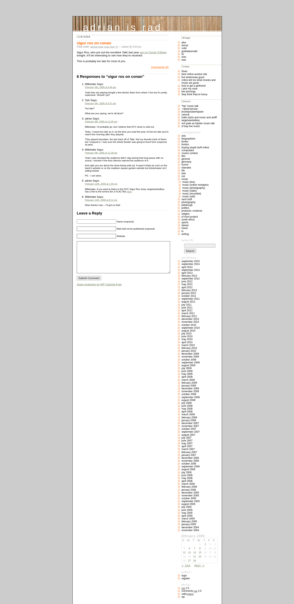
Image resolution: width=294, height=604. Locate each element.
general (93, 47)
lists (184, 173)
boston (185, 144)
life (183, 170)
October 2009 (189, 359)
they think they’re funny (194, 94)
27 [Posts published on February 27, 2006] (189, 560)
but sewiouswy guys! (193, 77)
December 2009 (190, 353)
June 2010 (187, 336)
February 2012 (189, 290)
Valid (188, 594)
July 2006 (187, 472)
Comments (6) (160, 67)
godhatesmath (189, 51)
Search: (188, 240)
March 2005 (188, 518)
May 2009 (187, 374)
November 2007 (190, 426)
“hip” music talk (190, 106)
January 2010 (189, 350)
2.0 (185, 588)
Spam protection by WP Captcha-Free (99, 290)
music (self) (188, 196)
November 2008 (190, 391)
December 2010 (190, 319)
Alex (184, 42)
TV (116, 47)
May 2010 (187, 339)
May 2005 (187, 512)
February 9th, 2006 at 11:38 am (101, 153)
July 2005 (187, 507)
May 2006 (187, 478)
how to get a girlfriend (194, 85)
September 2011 (191, 298)
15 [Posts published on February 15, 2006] (200, 552)
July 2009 (187, 368)
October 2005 (189, 498)
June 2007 (187, 440)
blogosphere (188, 138)
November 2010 (190, 321)
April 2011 (187, 310)
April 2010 (187, 342)
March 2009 (188, 379)
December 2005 (190, 492)
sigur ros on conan (94, 43)
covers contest (190, 153)
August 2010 (188, 330)
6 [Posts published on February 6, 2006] (189, 548)
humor (185, 164)
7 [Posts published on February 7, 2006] (194, 548)
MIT (183, 176)
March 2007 (188, 449)
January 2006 (189, 489)
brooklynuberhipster (193, 111)
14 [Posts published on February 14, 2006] (194, 552)
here (129, 191)
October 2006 (189, 463)
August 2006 (188, 469)
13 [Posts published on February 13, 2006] (189, 552)
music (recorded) (191, 193)
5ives (184, 71)
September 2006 (191, 466)
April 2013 (187, 272)
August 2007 (188, 434)
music (101, 47)
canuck (185, 114)
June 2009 (187, 371)
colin (184, 48)
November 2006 (190, 460)
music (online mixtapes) (195, 184)
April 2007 (187, 446)
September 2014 (191, 264)
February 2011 (189, 316)
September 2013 (191, 270)
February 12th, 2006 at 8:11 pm (101, 200)
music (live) (109, 47)
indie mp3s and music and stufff (199, 117)
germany (186, 161)
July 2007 (187, 437)
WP (183, 596)
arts (184, 135)
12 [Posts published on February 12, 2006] (184, 552)
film (183, 156)
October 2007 (189, 429)
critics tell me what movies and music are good (199, 81)
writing (185, 234)
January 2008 (189, 420)
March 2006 (188, 483)
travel (185, 228)
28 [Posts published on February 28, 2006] (194, 560)
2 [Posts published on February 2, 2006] (205, 544)
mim (184, 57)
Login (184, 575)
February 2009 (189, 382)
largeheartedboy (191, 120)
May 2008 (187, 408)
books (185, 141)
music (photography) (193, 187)
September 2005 (191, 501)
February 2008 (189, 417)
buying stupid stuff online (195, 147)
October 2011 (189, 296)
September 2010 (191, 327)
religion (186, 213)
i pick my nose (189, 88)
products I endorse (192, 210)
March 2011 (188, 313)
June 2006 (187, 475)
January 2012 (189, 293)
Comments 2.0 (192, 590)
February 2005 (189, 521)
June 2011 (187, 307)
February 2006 (189, 486)
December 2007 (190, 423)
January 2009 (189, 385)
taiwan (185, 225)
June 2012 (187, 281)
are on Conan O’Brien (153, 52)
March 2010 (188, 345)
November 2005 (190, 495)
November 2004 (190, 530)
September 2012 (191, 278)
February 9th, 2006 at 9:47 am (100, 103)
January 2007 (189, 455)
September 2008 (191, 397)
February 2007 (189, 452)
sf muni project (190, 216)
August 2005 (188, 504)
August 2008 (188, 400)
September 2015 (191, 261)
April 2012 (187, 287)
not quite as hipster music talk (198, 123)
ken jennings (189, 91)
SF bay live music (191, 126)
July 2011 (187, 304)
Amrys (185, 45)
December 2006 (190, 458)
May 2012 (187, 284)
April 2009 (187, 376)
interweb (186, 167)
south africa (188, 219)
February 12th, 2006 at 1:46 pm (101, 184)
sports (185, 222)
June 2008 (187, 405)
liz (183, 54)
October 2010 (189, 325)
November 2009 (190, 356)
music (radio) (189, 190)
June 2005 (187, 510)
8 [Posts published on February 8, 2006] (200, 548)
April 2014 (187, 267)
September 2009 (191, 362)
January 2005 (189, 524)
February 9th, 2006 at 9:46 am (100, 87)
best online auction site (194, 74)
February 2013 (189, 275)
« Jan (186, 565)
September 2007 (191, 431)
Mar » (199, 565)
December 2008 (190, 388)
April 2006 (187, 481)
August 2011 (188, 301)
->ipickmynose (190, 108)
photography (188, 202)
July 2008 (187, 403)
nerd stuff (187, 199)
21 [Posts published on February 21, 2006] (194, 556)
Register (186, 578)
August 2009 (188, 365)
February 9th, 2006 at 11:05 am (101, 121)
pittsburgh (187, 205)
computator (188, 150)
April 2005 (187, 515)
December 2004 (190, 527)
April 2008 (187, 411)
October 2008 (189, 394)
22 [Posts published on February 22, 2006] (200, 556)
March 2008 (188, 414)
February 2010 (189, 348)
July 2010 (187, 333)
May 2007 (187, 443)
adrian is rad (122, 26)
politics (185, 208)
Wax (184, 59)
